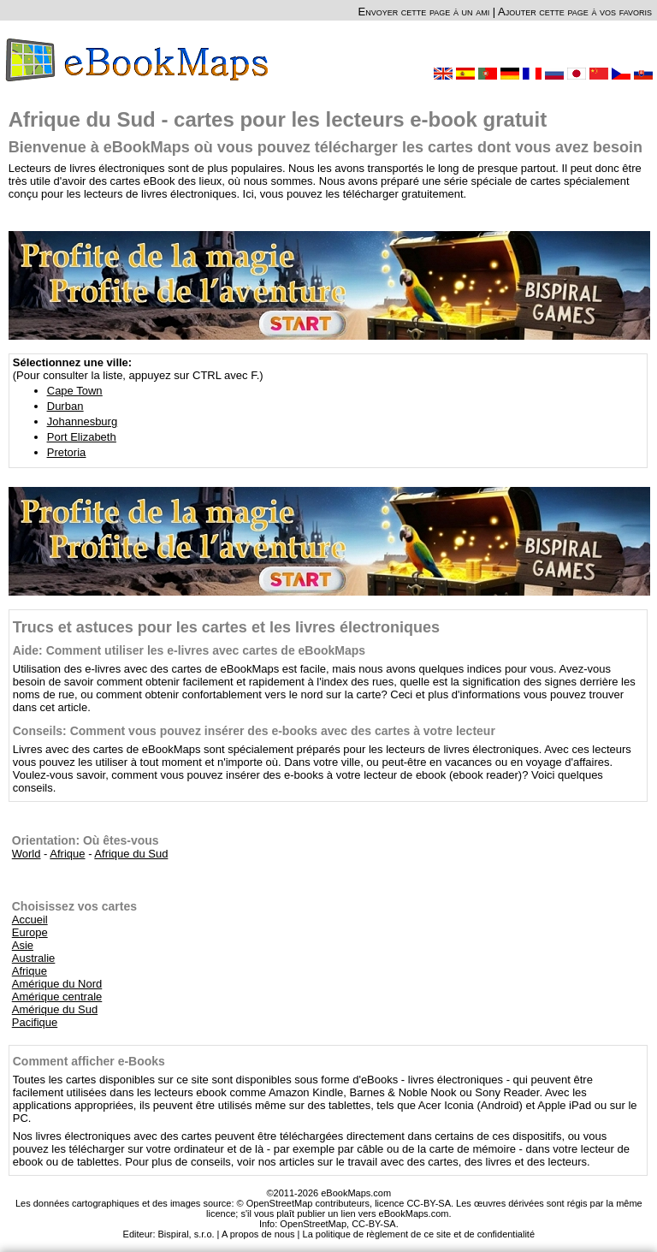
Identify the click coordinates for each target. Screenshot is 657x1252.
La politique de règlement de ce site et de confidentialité (419, 1234)
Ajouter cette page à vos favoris (575, 11)
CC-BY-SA (374, 1224)
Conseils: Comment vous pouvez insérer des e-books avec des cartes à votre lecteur (254, 731)
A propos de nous (258, 1234)
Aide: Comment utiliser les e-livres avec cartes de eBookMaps (189, 650)
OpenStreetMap (313, 1224)
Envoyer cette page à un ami (424, 11)
